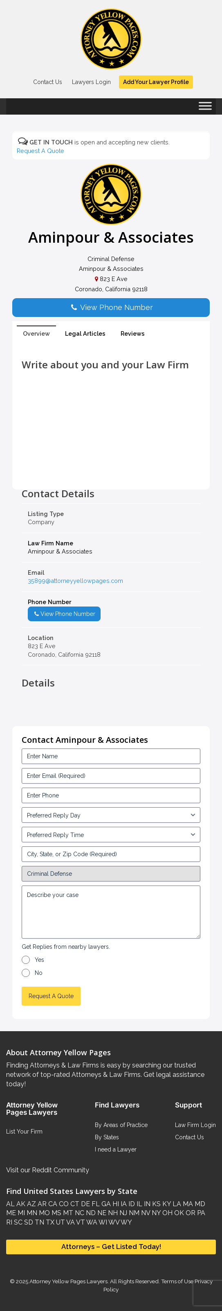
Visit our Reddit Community (47, 1170)
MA (187, 1204)
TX (49, 1222)
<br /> (111, 470)
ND (90, 1213)
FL (95, 1204)
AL (10, 1204)
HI (115, 1204)
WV (113, 1222)
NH (112, 1213)
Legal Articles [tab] (85, 333)
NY (155, 1213)
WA (91, 1222)
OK (178, 1213)
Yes (39, 960)
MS (55, 1213)
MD (199, 1204)
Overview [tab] (36, 333)
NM (133, 1213)
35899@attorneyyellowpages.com (75, 580)
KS (155, 1204)
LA (176, 1204)
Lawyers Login (91, 82)
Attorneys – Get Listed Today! (111, 1246)
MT (67, 1213)
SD (27, 1222)
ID (131, 1204)
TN (38, 1222)
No (39, 973)
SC (17, 1222)
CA (52, 1204)
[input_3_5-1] (111, 815)
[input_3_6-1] (111, 834)
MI (20, 1213)
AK (20, 1204)
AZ (30, 1204)
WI (102, 1222)
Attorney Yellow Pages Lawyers (68, 1281)
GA (105, 1204)
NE (101, 1213)
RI (9, 1222)
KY (166, 1204)
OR (189, 1213)
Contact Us (47, 82)
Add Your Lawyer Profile (156, 82)
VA (70, 1222)
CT (74, 1204)
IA (123, 1204)
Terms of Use (177, 1281)
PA (200, 1213)
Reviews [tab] (133, 333)
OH (167, 1213)
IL (138, 1204)
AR (41, 1204)
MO (43, 1213)
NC (78, 1213)
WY (125, 1222)
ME (11, 1213)
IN (146, 1204)
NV (144, 1213)
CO (63, 1204)
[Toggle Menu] (205, 108)
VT (80, 1222)
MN (31, 1213)
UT (59, 1222)
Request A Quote (40, 150)
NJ (122, 1213)
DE (84, 1204)
